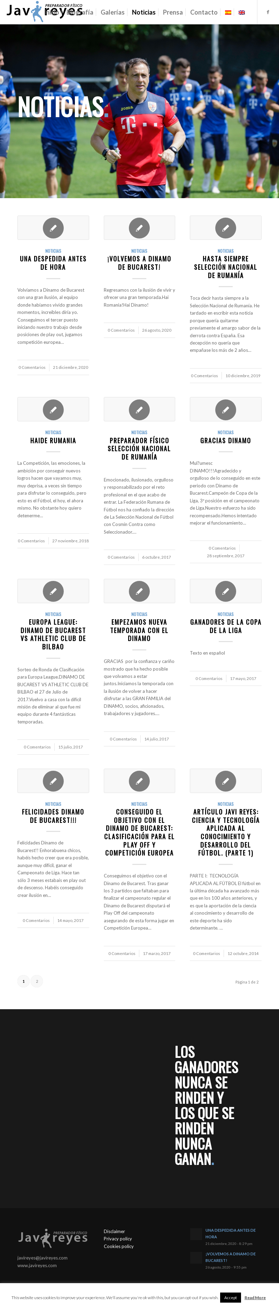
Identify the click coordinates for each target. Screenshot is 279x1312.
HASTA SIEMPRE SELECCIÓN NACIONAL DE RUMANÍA (225, 267)
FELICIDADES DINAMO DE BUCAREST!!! (53, 816)
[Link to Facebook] (268, 12)
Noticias (53, 251)
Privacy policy (118, 1238)
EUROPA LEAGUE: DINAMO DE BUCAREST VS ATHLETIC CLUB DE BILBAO (53, 634)
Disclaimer (114, 1231)
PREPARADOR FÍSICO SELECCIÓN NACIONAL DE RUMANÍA (139, 448)
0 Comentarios (32, 367)
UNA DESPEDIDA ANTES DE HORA (53, 263)
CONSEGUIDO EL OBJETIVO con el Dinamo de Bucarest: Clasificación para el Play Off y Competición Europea (139, 832)
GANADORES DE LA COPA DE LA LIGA (226, 626)
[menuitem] (51, 12)
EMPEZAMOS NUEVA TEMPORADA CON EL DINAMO (139, 630)
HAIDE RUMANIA (53, 440)
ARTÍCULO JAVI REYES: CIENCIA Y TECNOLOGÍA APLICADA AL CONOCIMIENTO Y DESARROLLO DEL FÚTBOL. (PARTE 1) (226, 832)
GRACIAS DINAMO (225, 440)
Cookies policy (119, 1246)
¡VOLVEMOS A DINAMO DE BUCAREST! (139, 263)
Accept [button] (230, 1297)
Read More (255, 1297)
